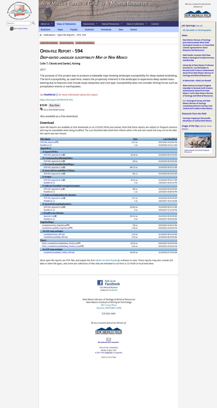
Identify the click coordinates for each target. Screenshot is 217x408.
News (184, 35)
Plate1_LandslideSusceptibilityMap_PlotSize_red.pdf (61, 246)
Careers (155, 24)
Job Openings (192, 25)
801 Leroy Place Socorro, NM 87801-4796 (108, 306)
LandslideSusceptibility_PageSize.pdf (56, 228)
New (121, 29)
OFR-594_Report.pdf (48, 142)
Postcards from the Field (194, 113)
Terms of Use (103, 347)
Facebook (113, 290)
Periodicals (106, 29)
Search (133, 29)
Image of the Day (190, 125)
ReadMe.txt (44, 145)
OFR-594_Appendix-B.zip (53, 161)
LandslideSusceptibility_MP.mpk (56, 237)
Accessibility (114, 347)
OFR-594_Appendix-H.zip (53, 207)
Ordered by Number (85, 42)
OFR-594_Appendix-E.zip (53, 180)
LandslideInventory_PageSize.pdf (54, 225)
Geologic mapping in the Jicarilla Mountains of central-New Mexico (197, 119)
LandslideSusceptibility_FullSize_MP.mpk (59, 252)
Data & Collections (135, 24)
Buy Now (54, 105)
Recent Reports (66, 42)
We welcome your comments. (108, 341)
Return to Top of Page (108, 357)
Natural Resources (110, 24)
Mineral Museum (110, 287)
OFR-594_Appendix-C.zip (53, 167)
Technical (89, 29)
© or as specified (108, 353)
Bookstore (45, 29)
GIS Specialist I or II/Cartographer (197, 30)
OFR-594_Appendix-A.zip (53, 155)
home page (19, 10)
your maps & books (18, 28)
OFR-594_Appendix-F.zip (53, 189)
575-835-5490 (108, 313)
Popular (73, 29)
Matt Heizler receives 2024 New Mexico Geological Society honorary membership (198, 58)
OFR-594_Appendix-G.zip (53, 198)
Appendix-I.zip (49, 216)
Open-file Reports (65, 35)
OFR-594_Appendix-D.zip (53, 174)
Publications (49, 35)
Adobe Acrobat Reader (106, 260)
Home (40, 35)
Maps (60, 29)
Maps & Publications (66, 24)
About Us (45, 24)
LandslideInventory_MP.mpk (54, 234)
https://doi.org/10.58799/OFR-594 (56, 99)
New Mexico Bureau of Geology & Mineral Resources (94, 3)
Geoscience (88, 24)
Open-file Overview (49, 42)
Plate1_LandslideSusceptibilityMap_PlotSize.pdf (60, 243)
